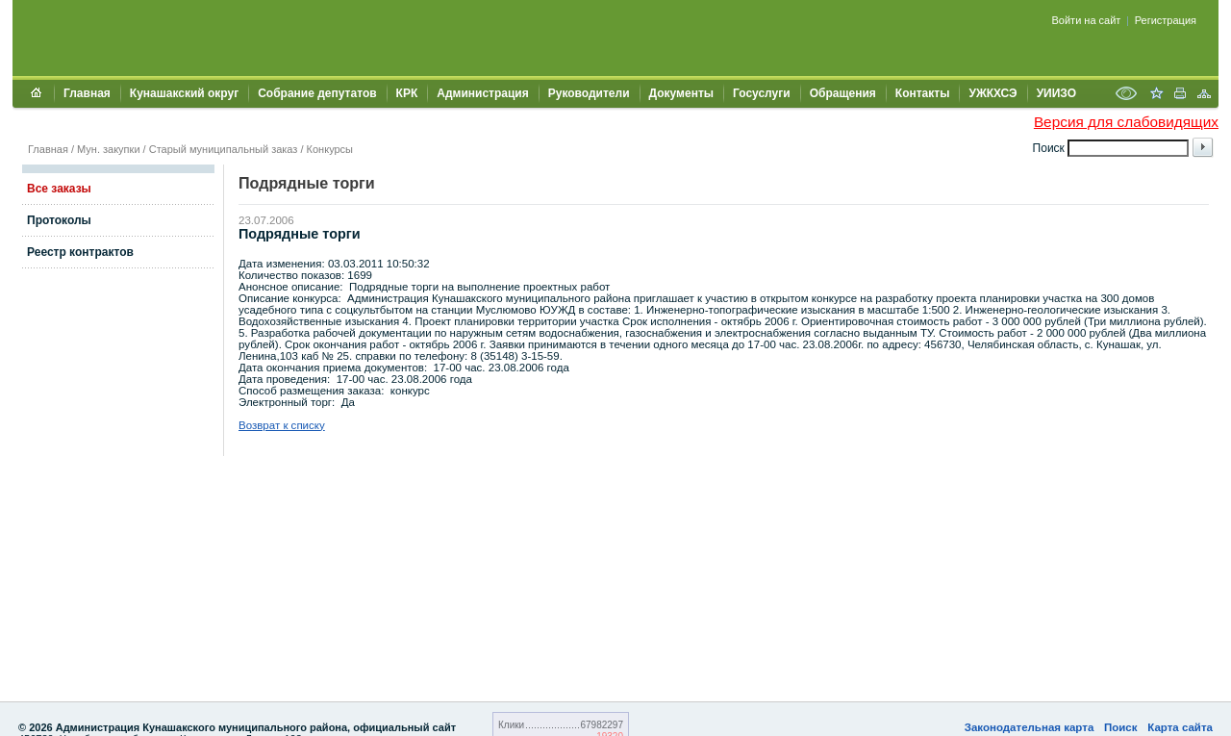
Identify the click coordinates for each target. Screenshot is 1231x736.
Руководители (589, 93)
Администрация (482, 93)
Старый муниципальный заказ (223, 149)
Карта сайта (1180, 727)
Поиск (1121, 727)
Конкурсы (330, 149)
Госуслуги (762, 93)
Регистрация (1165, 20)
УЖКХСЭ (992, 93)
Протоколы (59, 220)
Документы (681, 93)
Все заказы (59, 188)
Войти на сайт (1086, 20)
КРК (407, 93)
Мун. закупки (108, 149)
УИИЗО (1056, 93)
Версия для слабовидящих (1126, 122)
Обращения (843, 93)
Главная (87, 93)
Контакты (922, 93)
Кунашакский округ (184, 93)
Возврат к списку (282, 425)
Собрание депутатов (317, 93)
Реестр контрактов (80, 252)
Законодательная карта (1029, 727)
